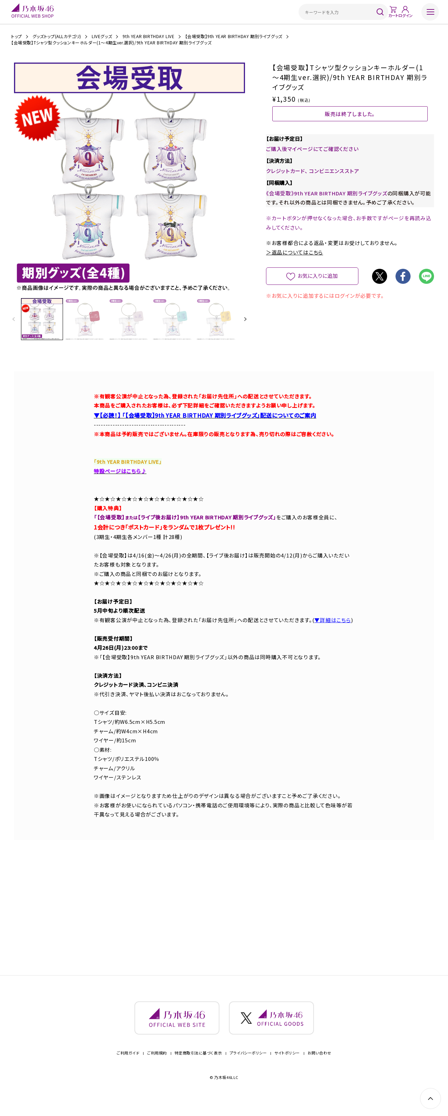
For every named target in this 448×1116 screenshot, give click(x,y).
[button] (245, 319)
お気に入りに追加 (318, 299)
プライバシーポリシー (248, 1063)
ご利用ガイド (128, 1063)
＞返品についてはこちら (294, 275)
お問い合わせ (319, 1063)
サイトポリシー (287, 1063)
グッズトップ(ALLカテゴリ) (57, 36)
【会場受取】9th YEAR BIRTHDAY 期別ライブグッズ (233, 36)
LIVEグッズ (102, 36)
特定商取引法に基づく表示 (198, 1063)
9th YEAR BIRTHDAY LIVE (148, 36)
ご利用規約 (157, 1063)
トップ (16, 36)
